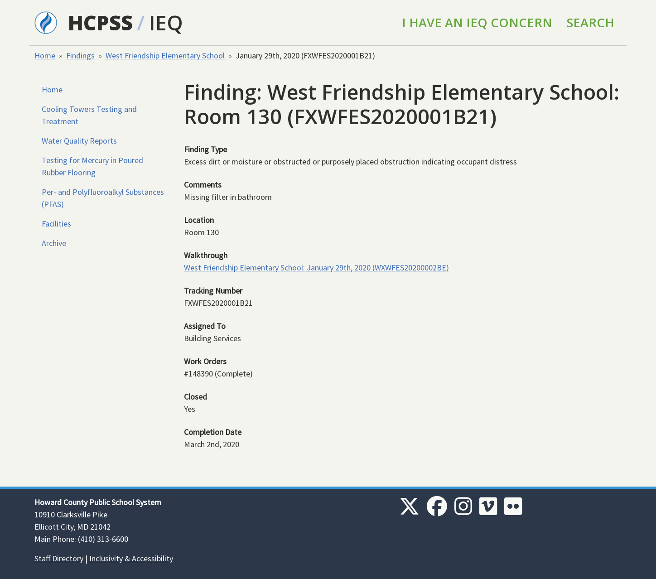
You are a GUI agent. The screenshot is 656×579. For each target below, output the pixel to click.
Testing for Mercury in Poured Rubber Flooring (92, 166)
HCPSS (100, 22)
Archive (54, 243)
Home (44, 55)
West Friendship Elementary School (165, 55)
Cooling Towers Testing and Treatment (89, 115)
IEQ (166, 22)
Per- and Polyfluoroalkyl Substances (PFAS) (103, 198)
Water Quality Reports (79, 140)
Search (590, 22)
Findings (80, 55)
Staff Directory (58, 558)
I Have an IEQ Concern (477, 22)
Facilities (56, 223)
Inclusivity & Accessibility (131, 558)
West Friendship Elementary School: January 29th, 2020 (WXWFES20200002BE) (316, 267)
